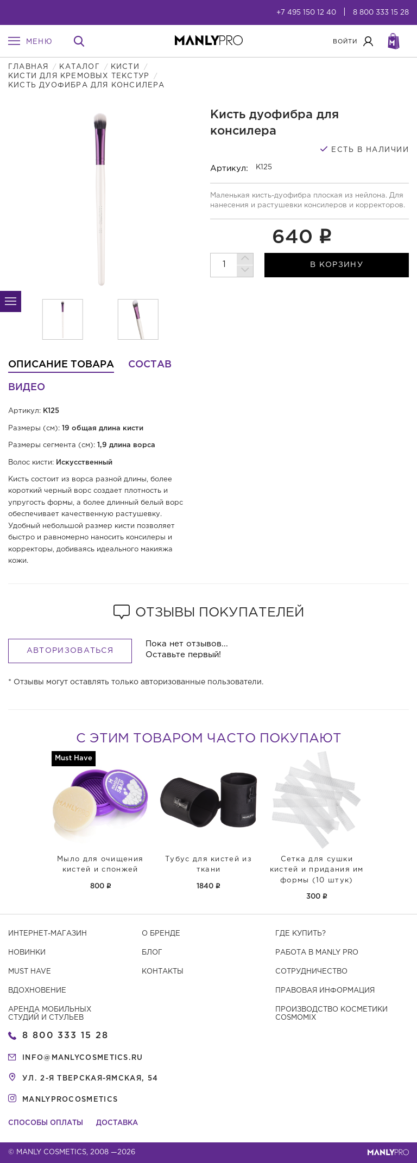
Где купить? (300, 934)
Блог (152, 953)
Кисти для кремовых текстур (78, 76)
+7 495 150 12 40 (306, 13)
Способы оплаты (45, 1123)
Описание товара (61, 364)
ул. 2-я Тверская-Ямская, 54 (90, 1079)
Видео (26, 387)
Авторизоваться (70, 650)
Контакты (163, 972)
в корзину (336, 265)
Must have (29, 972)
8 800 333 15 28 (381, 13)
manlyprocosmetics (70, 1100)
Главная (28, 67)
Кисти (125, 67)
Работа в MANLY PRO (316, 953)
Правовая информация (325, 991)
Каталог (79, 67)
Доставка (117, 1123)
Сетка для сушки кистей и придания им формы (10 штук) (317, 870)
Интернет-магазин (47, 934)
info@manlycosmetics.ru (82, 1058)
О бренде (161, 934)
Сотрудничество (311, 972)
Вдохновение (37, 991)
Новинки (27, 953)
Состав (150, 364)
